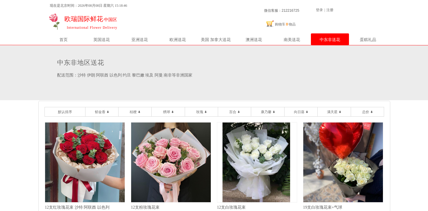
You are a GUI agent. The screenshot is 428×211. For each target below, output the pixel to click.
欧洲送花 (178, 39)
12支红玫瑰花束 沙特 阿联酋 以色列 (77, 207)
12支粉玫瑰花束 (145, 207)
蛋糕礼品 (368, 39)
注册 (329, 10)
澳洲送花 (254, 39)
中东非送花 (330, 39)
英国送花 (101, 39)
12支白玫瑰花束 (231, 207)
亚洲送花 (139, 39)
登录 (319, 10)
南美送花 (292, 39)
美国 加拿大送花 (216, 39)
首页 (63, 39)
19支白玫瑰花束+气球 (322, 207)
